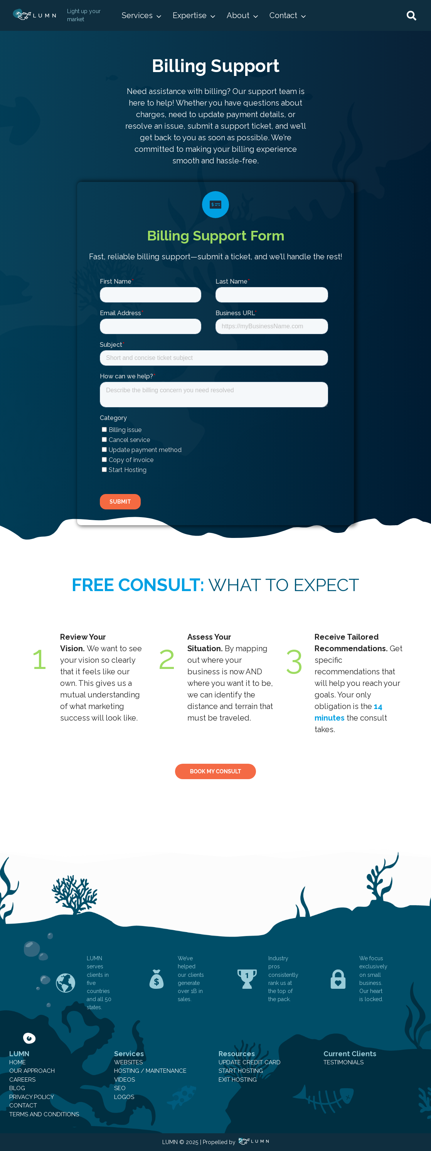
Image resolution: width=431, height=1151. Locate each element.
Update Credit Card (250, 1062)
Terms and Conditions (44, 1114)
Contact (23, 1105)
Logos (124, 1097)
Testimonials (343, 1062)
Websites (128, 1062)
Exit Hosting (238, 1079)
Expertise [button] (190, 15)
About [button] (238, 15)
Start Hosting (241, 1070)
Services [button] (137, 15)
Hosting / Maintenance (150, 1070)
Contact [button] (283, 15)
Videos (124, 1079)
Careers (22, 1079)
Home (17, 1062)
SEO (120, 1088)
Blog (17, 1088)
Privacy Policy (31, 1097)
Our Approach (32, 1070)
